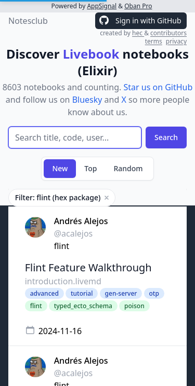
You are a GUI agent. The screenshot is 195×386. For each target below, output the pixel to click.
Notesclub (28, 20)
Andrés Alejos (81, 221)
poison (134, 305)
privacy (176, 41)
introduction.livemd (63, 281)
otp (154, 293)
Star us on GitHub (157, 87)
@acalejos (73, 233)
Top (90, 168)
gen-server (121, 293)
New (60, 168)
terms (153, 41)
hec (138, 33)
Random (127, 168)
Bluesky (87, 99)
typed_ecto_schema (83, 305)
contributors (168, 33)
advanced (44, 293)
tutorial (82, 293)
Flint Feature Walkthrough (88, 267)
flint (61, 246)
